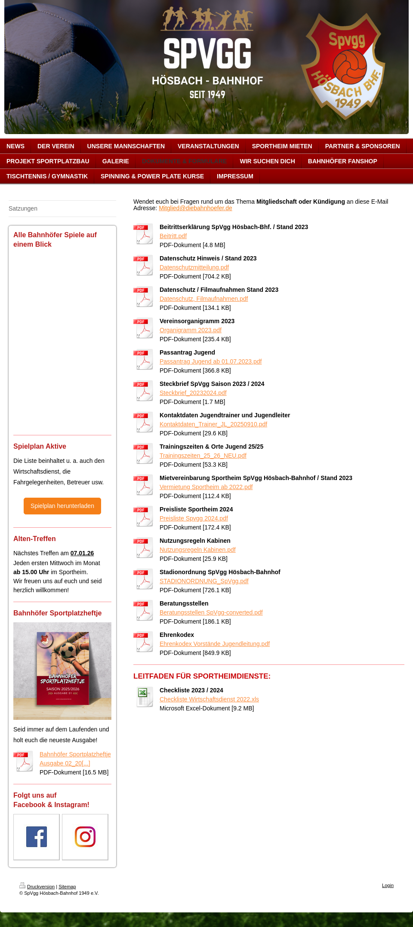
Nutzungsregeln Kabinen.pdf (198, 549)
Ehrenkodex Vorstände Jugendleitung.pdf (215, 643)
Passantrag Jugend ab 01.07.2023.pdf (211, 361)
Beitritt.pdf (173, 236)
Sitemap (67, 886)
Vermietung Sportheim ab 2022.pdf (206, 486)
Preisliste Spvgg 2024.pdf (194, 518)
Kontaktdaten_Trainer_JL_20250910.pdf (213, 424)
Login (388, 885)
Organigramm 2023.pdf (191, 330)
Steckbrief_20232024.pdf (193, 392)
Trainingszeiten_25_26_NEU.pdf (203, 455)
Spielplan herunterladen (62, 505)
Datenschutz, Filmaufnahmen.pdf (204, 298)
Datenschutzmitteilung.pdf (194, 267)
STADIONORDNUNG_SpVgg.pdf (204, 581)
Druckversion (37, 886)
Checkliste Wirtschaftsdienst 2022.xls (209, 699)
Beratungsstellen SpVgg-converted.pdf (211, 612)
